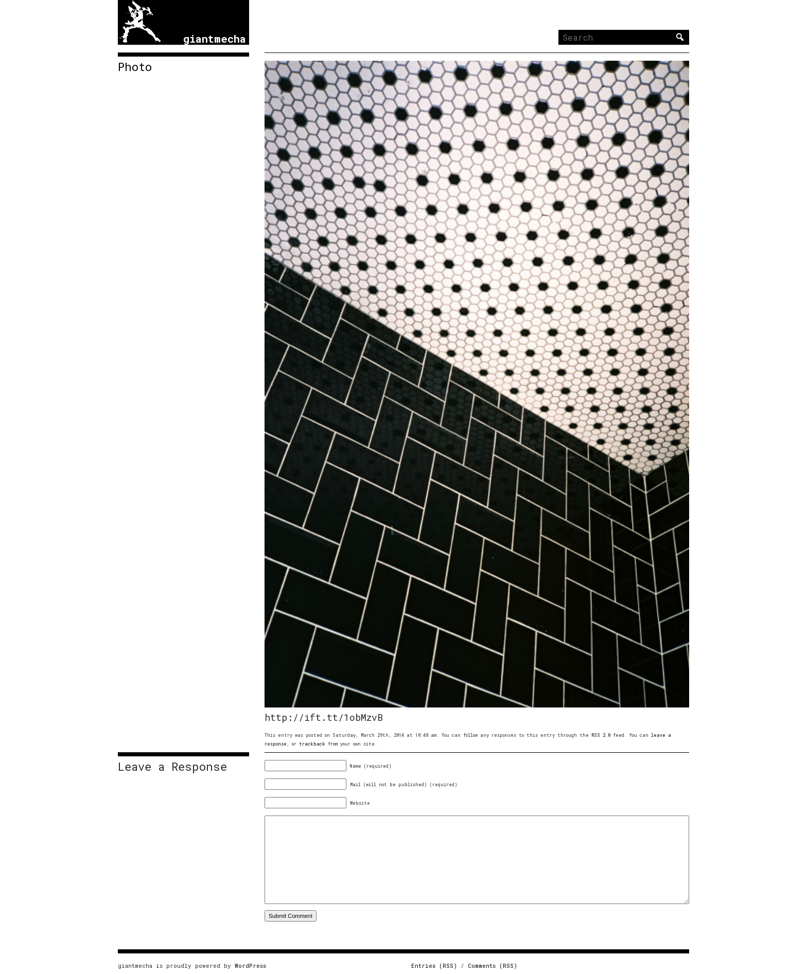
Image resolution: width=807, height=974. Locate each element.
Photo (135, 67)
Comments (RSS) (492, 965)
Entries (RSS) (434, 965)
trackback (312, 744)
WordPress (250, 965)
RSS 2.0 (600, 735)
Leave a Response (172, 766)
